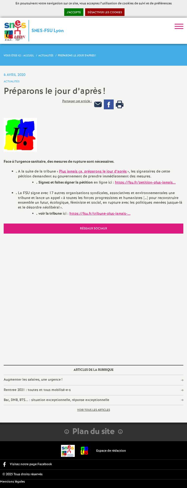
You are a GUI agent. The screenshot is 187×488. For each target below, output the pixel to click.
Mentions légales (12, 481)
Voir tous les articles (93, 410)
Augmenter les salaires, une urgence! (33, 379)
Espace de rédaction (111, 451)
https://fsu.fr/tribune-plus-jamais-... (99, 213)
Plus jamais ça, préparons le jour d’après (93, 171)
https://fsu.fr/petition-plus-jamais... (145, 182)
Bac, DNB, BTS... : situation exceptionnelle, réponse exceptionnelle (56, 400)
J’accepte (74, 12)
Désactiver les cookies (105, 12)
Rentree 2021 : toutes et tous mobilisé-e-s (37, 390)
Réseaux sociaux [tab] (93, 228)
